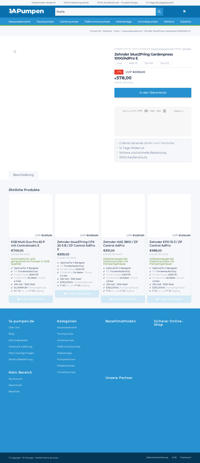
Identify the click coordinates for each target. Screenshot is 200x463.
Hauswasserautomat (162, 48)
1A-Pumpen (28, 458)
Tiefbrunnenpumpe (68, 346)
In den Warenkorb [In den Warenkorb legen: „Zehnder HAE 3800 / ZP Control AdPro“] (123, 299)
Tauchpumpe (65, 333)
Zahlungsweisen (18, 340)
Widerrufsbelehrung (21, 359)
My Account (15, 378)
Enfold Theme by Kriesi (47, 458)
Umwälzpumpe (66, 372)
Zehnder (186, 48)
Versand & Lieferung (20, 346)
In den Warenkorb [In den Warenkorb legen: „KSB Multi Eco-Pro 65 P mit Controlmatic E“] (30, 299)
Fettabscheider (66, 365)
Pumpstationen (66, 359)
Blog (11, 333)
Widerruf (137, 148)
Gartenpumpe (65, 340)
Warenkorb (15, 385)
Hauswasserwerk (67, 327)
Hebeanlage (64, 353)
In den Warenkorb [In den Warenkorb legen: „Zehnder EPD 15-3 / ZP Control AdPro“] (169, 299)
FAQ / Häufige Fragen (21, 353)
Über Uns (14, 327)
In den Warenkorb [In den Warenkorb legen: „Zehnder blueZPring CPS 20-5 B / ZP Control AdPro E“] (76, 293)
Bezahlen (14, 391)
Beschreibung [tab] (23, 175)
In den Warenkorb (153, 92)
